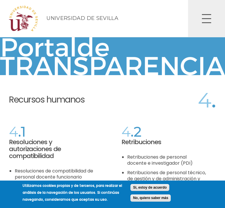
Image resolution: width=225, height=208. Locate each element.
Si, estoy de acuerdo (150, 189)
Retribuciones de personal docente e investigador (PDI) (160, 160)
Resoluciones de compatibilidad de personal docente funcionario (54, 174)
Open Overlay (206, 18)
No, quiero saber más (150, 200)
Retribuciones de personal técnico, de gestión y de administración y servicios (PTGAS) (166, 178)
